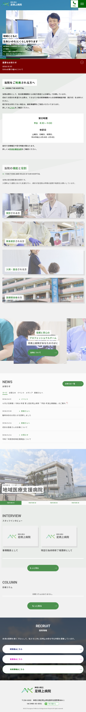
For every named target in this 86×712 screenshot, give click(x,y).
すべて (4, 400)
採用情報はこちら (17, 669)
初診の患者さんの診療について (15, 434)
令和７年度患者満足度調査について (16, 446)
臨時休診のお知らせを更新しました (16, 422)
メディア (29, 400)
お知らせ (12, 400)
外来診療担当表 (15, 149)
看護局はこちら (16, 659)
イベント (20, 400)
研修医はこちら (16, 649)
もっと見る (34, 575)
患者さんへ (38, 400)
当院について (35, 360)
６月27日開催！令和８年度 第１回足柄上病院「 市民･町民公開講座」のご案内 (34, 410)
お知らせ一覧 (70, 391)
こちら (12, 107)
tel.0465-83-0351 (34, 703)
